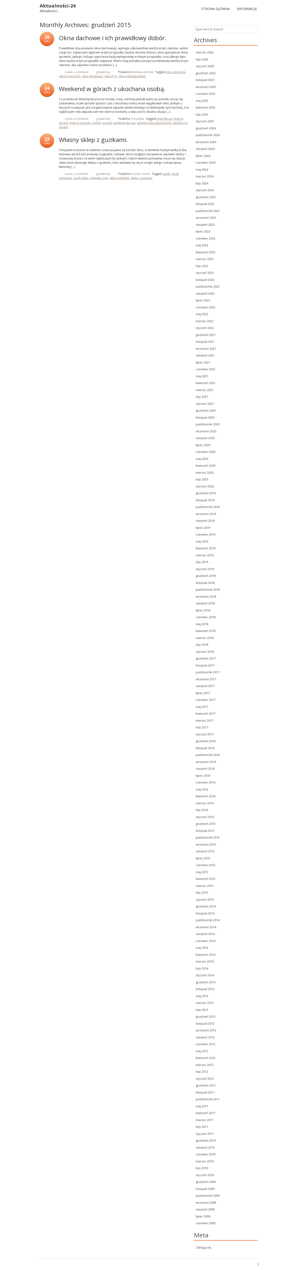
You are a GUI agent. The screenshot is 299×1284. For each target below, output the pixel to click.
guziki (166, 174)
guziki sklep (81, 178)
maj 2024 (202, 169)
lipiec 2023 (203, 231)
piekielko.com (99, 178)
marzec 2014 (205, 961)
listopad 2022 (205, 280)
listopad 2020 (205, 417)
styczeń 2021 (205, 404)
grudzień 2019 (206, 493)
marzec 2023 (205, 259)
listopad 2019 (205, 500)
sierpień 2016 (205, 768)
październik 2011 (208, 1099)
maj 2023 (202, 245)
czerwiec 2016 (205, 782)
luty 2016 (202, 810)
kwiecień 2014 (205, 954)
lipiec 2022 (203, 300)
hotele (97, 123)
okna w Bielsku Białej (132, 76)
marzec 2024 (205, 176)
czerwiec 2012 (205, 1044)
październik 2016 (208, 755)
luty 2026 (202, 59)
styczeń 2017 (205, 734)
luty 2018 (202, 644)
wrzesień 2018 (206, 596)
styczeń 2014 (205, 975)
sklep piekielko (119, 178)
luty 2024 (202, 183)
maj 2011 (202, 1106)
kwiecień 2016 (205, 796)
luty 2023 (202, 266)
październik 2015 (208, 837)
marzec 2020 (205, 472)
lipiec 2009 (203, 1216)
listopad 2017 (205, 665)
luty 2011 (202, 1127)
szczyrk (107, 123)
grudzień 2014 (206, 906)
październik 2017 (208, 672)
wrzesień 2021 (206, 348)
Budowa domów (142, 72)
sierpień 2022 (205, 293)
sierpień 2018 (205, 603)
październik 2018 (208, 589)
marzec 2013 (205, 1003)
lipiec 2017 (203, 693)
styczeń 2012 (205, 1078)
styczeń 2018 (205, 651)
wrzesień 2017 (206, 679)
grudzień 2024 (206, 128)
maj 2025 (202, 101)
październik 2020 (208, 424)
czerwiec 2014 (205, 941)
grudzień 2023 (206, 197)
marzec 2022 (205, 321)
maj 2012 (202, 1051)
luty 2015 (202, 892)
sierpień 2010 (205, 1147)
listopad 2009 (205, 1189)
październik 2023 (208, 211)
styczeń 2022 (205, 328)
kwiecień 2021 (205, 383)
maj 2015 (202, 872)
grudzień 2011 (206, 1085)
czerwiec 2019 (205, 534)
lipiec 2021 (203, 362)
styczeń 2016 (205, 817)
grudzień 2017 (206, 658)
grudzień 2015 (206, 824)
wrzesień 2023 (206, 217)
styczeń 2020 (205, 486)
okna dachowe (175, 72)
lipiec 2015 (203, 858)
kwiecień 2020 (205, 465)
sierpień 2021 (205, 355)
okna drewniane (92, 76)
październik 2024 (208, 135)
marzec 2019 (205, 555)
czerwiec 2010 (205, 1154)
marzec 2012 (205, 1065)
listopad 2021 (205, 341)
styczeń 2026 (205, 66)
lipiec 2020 (203, 445)
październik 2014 (208, 920)
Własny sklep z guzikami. (93, 139)
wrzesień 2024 (206, 142)
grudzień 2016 (206, 741)
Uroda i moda (140, 174)
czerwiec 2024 (205, 162)
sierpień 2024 (205, 149)
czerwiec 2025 (205, 94)
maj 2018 (202, 624)
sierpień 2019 (205, 521)
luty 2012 (202, 1071)
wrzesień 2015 (206, 844)
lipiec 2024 (203, 156)
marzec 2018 (205, 638)
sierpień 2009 (205, 1209)
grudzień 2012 (206, 1016)
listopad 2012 (205, 1023)
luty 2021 (202, 397)
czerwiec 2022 (205, 307)
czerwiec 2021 (205, 369)
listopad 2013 (205, 989)
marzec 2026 (205, 52)
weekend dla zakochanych (154, 123)
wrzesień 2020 (206, 431)
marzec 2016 (205, 803)
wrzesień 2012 (206, 1030)
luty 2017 (202, 727)
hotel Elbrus (164, 119)
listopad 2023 (205, 204)
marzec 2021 (205, 390)
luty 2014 (202, 968)
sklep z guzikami (141, 178)
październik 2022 (208, 286)
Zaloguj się (203, 1247)
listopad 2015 (205, 831)
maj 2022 (202, 314)
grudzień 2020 (206, 410)
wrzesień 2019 (206, 514)
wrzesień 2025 (206, 87)
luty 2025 (202, 114)
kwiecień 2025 (205, 107)
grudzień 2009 (206, 1182)
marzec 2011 (205, 1120)
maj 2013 (202, 996)
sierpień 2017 (205, 686)
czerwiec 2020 (205, 452)
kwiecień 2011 (205, 1113)
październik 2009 (208, 1195)
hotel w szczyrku (80, 123)
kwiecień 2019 (205, 548)
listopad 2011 (205, 1092)
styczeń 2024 (205, 190)
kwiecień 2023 (205, 252)
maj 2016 (202, 789)
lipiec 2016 (203, 775)
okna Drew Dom (69, 76)
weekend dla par (124, 123)
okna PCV (110, 76)
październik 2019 (208, 507)
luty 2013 (202, 1010)
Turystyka (137, 119)
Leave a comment (76, 72)
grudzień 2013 (206, 982)
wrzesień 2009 (206, 1202)
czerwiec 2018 (205, 617)
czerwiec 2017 (205, 700)
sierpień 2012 (205, 1037)
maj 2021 (202, 376)
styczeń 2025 (205, 121)
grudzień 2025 (206, 73)
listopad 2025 (205, 80)
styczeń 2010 (205, 1175)
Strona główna (215, 9)
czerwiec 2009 (205, 1223)
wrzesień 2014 (206, 927)
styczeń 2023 (205, 273)
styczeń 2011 (205, 1134)
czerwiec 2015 (205, 865)
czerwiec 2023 (205, 238)
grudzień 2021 (206, 335)
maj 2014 (202, 947)
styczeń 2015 (205, 899)
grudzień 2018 (206, 576)
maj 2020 (202, 459)
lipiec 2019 (203, 528)
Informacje (247, 9)
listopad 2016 (205, 748)
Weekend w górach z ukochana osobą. (112, 89)
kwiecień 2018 (205, 631)
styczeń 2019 (205, 569)
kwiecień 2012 (205, 1058)
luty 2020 (202, 479)
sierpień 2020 (205, 438)
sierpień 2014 (205, 934)
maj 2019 (202, 541)
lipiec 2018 (203, 610)
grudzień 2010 (206, 1140)
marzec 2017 (205, 720)
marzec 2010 (205, 1161)
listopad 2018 (205, 583)
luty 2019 (202, 562)
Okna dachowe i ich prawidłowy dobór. (112, 38)
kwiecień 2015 (205, 879)
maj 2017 (202, 707)
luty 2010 (202, 1168)
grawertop (103, 72)
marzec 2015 (205, 886)
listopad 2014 (205, 913)
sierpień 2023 (205, 224)
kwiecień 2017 (205, 713)
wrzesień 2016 (206, 762)
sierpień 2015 (205, 851)
